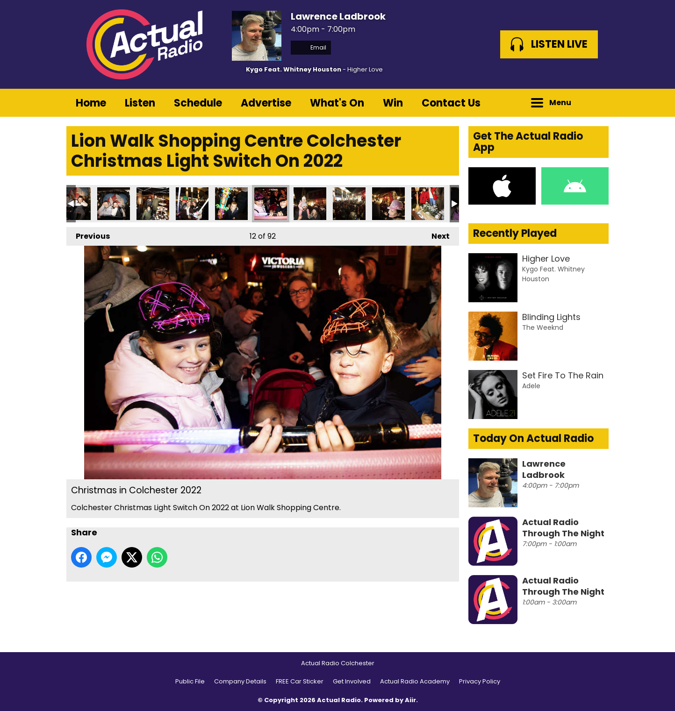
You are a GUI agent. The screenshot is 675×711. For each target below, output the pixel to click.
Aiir (410, 700)
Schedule (198, 103)
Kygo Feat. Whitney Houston (293, 69)
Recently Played (515, 233)
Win (393, 103)
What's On (337, 103)
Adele (531, 386)
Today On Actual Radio (533, 438)
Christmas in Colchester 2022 (113, 203)
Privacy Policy (479, 681)
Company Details (240, 681)
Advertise (266, 103)
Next (436, 234)
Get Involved (352, 681)
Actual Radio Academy (415, 681)
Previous (88, 234)
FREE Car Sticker (299, 681)
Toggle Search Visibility (595, 103)
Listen (140, 103)
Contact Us (451, 103)
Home (91, 103)
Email (310, 47)
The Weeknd (542, 327)
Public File (190, 681)
